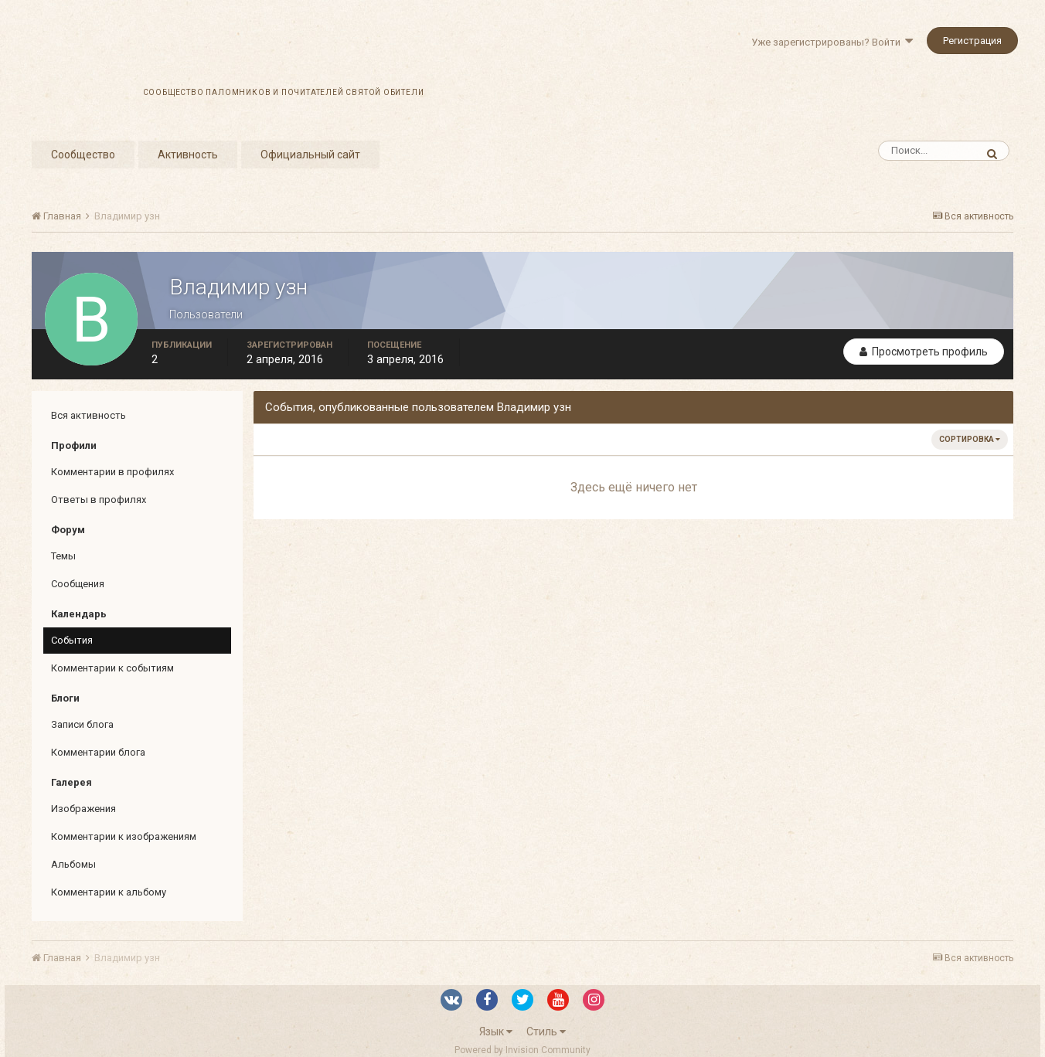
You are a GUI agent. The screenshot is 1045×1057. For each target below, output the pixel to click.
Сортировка (969, 439)
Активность (188, 154)
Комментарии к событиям (112, 668)
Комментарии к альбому (108, 892)
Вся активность (88, 415)
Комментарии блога (98, 752)
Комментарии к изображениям (123, 836)
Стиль (546, 1031)
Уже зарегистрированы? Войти (832, 42)
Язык (495, 1031)
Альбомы (73, 864)
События (72, 640)
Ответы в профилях (98, 499)
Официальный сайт (310, 154)
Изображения (83, 808)
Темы (63, 556)
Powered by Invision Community (522, 1050)
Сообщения (77, 584)
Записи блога (82, 724)
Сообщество (83, 154)
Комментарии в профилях (112, 472)
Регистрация (972, 40)
